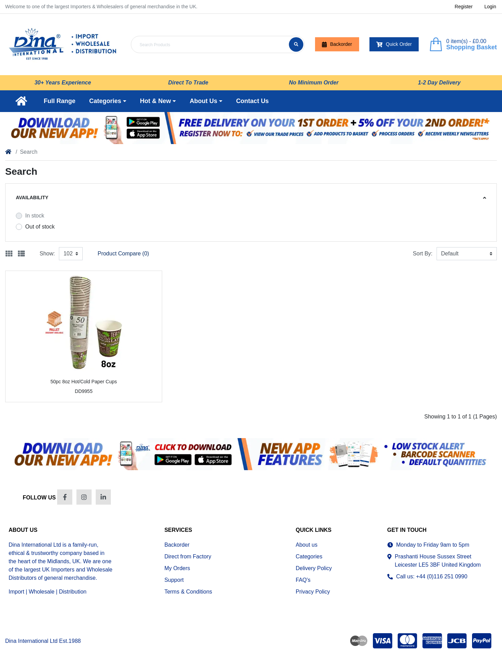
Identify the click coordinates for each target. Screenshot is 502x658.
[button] (107, 101)
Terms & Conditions (188, 592)
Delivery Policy (314, 568)
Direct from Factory (187, 556)
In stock (34, 216)
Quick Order (394, 44)
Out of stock (39, 227)
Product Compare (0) (123, 253)
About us (306, 545)
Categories (309, 556)
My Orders (177, 568)
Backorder (337, 44)
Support (174, 580)
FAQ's (303, 580)
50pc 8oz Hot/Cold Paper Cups (83, 381)
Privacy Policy (313, 592)
